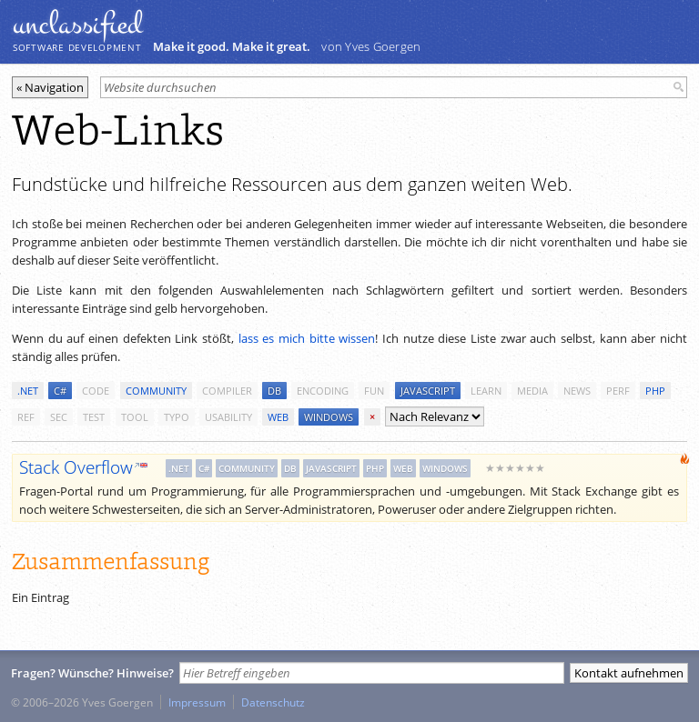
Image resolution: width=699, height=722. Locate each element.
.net (27, 390)
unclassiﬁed (77, 24)
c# (60, 390)
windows (328, 417)
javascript (427, 390)
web (278, 417)
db (274, 390)
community (156, 390)
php (655, 390)
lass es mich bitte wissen (307, 338)
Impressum (197, 702)
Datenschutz (273, 702)
